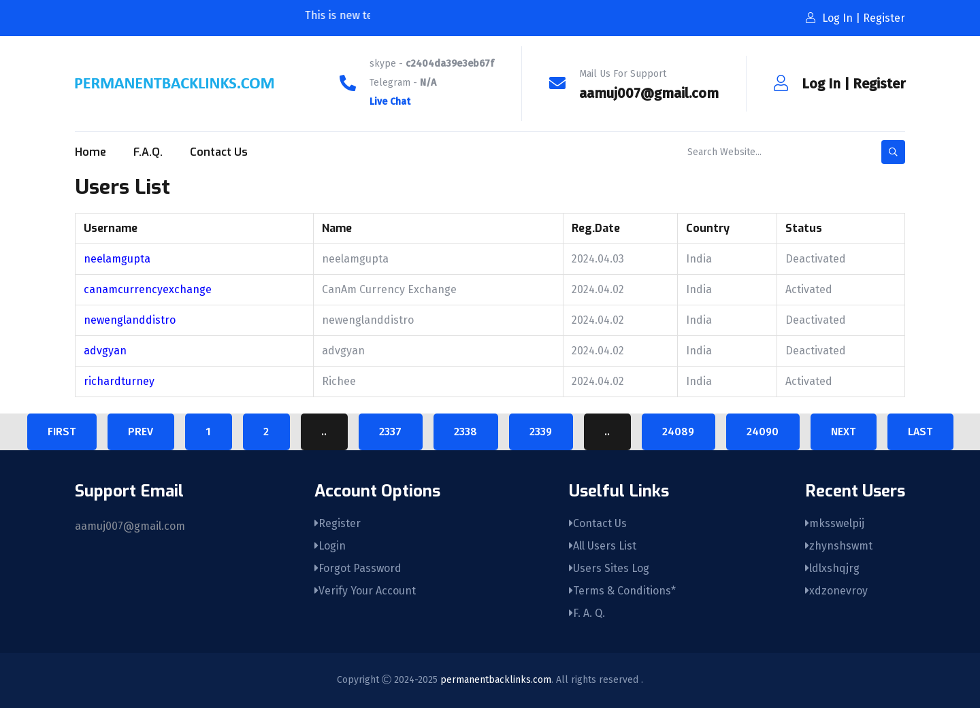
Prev (140, 431)
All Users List (602, 546)
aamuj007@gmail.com (649, 93)
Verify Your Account (365, 590)
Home (90, 152)
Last (920, 431)
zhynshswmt (838, 546)
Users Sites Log (609, 568)
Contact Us (219, 152)
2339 (540, 431)
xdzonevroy (836, 590)
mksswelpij (834, 523)
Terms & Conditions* (622, 590)
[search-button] (893, 152)
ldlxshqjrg (832, 568)
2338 (465, 431)
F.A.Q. (148, 152)
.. (324, 431)
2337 (390, 431)
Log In (821, 83)
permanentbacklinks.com (495, 680)
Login (330, 546)
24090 (763, 431)
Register (879, 83)
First (62, 431)
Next (843, 431)
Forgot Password (358, 568)
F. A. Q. (587, 613)
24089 (678, 431)
